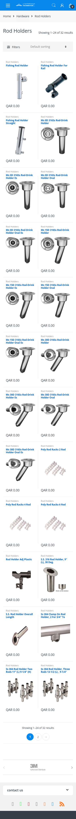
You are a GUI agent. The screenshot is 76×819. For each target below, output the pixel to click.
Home (7, 16)
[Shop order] (48, 46)
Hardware (22, 16)
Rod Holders (12, 61)
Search (53, 5)
